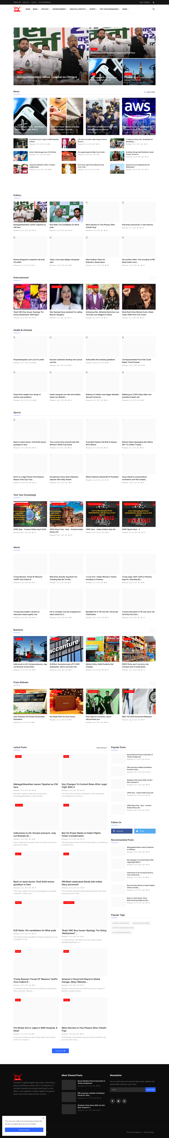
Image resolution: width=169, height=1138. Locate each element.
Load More (60, 1051)
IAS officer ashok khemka (121, 923)
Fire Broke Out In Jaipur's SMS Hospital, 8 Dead (44, 140)
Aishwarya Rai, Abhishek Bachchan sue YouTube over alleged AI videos (102, 313)
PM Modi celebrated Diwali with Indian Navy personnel (102, 128)
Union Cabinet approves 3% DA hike (42, 152)
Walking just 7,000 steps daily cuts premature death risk (136, 395)
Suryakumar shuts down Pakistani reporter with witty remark (64, 478)
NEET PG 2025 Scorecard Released (137, 717)
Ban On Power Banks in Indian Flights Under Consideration (81, 834)
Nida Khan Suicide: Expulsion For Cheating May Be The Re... (63, 578)
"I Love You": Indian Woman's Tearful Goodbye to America (101, 578)
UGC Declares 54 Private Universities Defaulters (29, 718)
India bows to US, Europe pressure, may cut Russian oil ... (34, 834)
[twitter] (118, 1101)
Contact (33, 2)
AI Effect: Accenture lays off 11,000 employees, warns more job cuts (65, 665)
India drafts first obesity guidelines (100, 359)
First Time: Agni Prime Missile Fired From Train (91, 166)
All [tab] (145, 92)
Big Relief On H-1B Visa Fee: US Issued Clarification (102, 613)
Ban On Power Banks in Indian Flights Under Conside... (65, 128)
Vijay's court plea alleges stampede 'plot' (64, 260)
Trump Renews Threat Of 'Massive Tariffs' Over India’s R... (27, 578)
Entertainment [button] (60, 9)
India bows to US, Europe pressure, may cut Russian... (140, 874)
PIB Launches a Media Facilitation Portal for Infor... (139, 768)
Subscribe (150, 1090)
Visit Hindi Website (45, 2)
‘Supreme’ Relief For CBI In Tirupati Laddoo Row (42, 166)
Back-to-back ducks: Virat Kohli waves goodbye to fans (29, 443)
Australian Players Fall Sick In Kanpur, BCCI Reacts (101, 443)
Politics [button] (46, 9)
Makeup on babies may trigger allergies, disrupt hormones (102, 395)
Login (141, 2)
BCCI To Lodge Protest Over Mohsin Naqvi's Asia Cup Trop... (28, 478)
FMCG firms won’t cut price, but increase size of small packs (135, 665)
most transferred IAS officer (122, 932)
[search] (154, 9)
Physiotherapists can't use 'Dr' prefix (28, 359)
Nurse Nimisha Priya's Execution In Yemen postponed (140, 756)
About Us (26, 2)
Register (147, 2)
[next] (154, 278)
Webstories (17, 2)
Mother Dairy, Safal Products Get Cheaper (99, 665)
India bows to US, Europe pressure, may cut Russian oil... (139, 78)
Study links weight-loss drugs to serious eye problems (27, 395)
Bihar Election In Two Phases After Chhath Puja (100, 226)
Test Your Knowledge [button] (110, 9)
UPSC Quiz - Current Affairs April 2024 (29, 529)
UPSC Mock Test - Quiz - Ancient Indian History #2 (66, 530)
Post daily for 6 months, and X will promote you (98, 718)
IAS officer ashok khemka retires (123, 928)
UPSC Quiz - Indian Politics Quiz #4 (100, 529)
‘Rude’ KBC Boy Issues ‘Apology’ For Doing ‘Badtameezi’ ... (84, 932)
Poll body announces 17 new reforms (137, 225)
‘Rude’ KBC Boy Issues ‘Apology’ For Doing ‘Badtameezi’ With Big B (28, 313)
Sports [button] (93, 9)
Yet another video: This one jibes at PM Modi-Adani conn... (138, 260)
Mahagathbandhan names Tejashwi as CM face (113, 53)
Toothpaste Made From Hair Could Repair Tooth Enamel (136, 360)
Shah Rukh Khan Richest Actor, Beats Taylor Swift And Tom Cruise (137, 313)
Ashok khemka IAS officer (141, 923)
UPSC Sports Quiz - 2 (131, 529)
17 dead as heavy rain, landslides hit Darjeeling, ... (139, 140)
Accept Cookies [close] (24, 1130)
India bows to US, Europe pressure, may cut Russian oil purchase (30, 665)
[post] (51, 56)
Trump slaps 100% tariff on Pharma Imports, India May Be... (137, 578)
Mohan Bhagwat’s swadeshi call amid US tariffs (29, 260)
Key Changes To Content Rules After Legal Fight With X (104, 78)
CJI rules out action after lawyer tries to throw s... (92, 140)
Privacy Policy (149, 1132)
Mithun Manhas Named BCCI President (102, 477)
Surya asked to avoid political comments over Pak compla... (134, 478)
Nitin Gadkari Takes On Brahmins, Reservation (95, 260)
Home (27, 9)
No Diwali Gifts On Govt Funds (62, 717)
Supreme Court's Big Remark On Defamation (138, 166)
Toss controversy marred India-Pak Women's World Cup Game (64, 443)
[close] (43, 1118)
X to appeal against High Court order (91, 152)
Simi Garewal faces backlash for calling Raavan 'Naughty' (66, 313)
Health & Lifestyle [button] (78, 9)
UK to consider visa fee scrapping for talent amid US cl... (65, 613)
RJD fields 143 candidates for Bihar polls (64, 226)
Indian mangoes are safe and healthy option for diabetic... (65, 395)
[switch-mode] (154, 2)
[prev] (150, 278)
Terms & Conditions (134, 1132)
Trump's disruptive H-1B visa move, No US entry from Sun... (138, 613)
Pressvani (20, 81)
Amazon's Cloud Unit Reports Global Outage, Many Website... (81, 980)
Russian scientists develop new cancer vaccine (66, 360)
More (125, 9)
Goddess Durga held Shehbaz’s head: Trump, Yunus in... (140, 153)
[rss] (124, 1101)
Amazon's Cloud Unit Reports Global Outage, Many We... (138, 128)
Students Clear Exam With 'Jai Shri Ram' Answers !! (139, 781)
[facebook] (112, 1101)
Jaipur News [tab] (151, 92)
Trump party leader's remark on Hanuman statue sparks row (26, 613)
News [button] (36, 9)
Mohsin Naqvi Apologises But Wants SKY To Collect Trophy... (137, 443)
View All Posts (102, 748)
